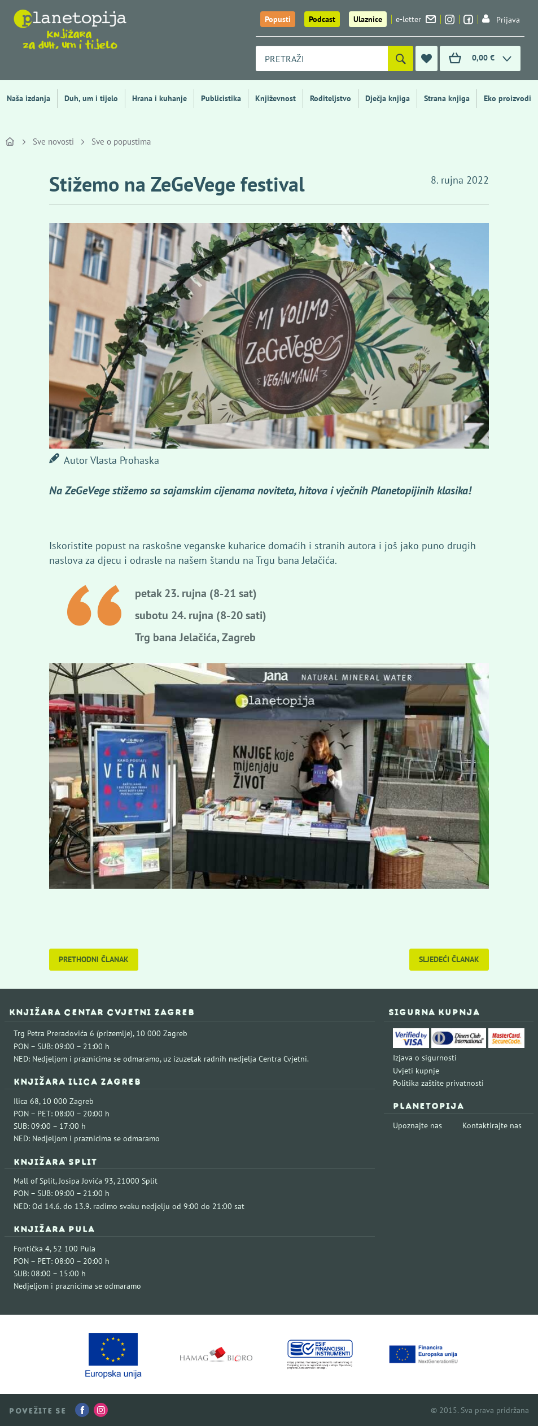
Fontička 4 (32, 1249)
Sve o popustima (121, 141)
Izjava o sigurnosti (425, 1058)
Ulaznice (367, 19)
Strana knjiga (447, 98)
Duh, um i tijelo (91, 98)
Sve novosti (53, 141)
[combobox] (322, 58)
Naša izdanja (28, 98)
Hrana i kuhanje (159, 98)
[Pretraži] (400, 58)
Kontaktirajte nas (492, 1125)
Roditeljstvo (330, 98)
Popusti (278, 19)
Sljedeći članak (449, 959)
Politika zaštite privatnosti (438, 1083)
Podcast (322, 19)
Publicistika (221, 98)
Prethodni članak (94, 959)
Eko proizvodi (507, 98)
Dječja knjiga (387, 98)
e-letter (416, 19)
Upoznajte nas (417, 1125)
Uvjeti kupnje (416, 1071)
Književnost (275, 98)
